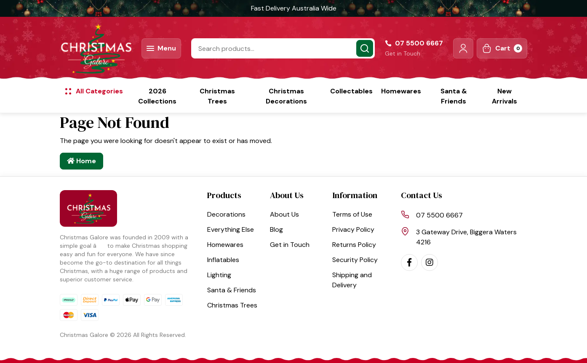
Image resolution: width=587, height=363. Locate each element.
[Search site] (364, 48)
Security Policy (355, 259)
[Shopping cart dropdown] (502, 48)
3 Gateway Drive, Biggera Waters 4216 (466, 237)
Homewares (401, 91)
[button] (463, 48)
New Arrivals (504, 96)
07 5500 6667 (439, 215)
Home (81, 160)
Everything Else (230, 229)
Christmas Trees (217, 96)
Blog (276, 229)
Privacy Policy (353, 229)
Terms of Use (352, 214)
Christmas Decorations (286, 96)
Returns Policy (354, 244)
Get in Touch (402, 53)
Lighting (219, 274)
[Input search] (283, 48)
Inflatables (223, 259)
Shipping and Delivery (352, 279)
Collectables (351, 91)
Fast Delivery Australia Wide (293, 8)
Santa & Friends (453, 96)
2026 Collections (157, 96)
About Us (284, 214)
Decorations (226, 214)
